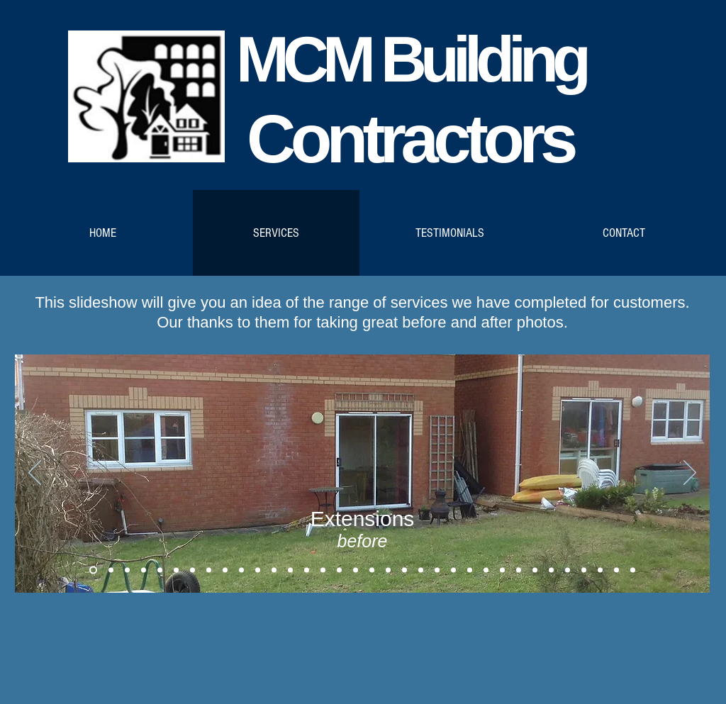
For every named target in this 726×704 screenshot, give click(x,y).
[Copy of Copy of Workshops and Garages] (453, 570)
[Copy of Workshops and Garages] (420, 570)
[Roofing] (290, 570)
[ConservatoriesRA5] (257, 570)
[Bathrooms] (355, 570)
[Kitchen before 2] (551, 570)
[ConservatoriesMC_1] (127, 570)
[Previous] (34, 473)
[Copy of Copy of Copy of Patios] (632, 570)
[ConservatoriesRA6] (274, 570)
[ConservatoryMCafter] (176, 570)
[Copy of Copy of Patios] (502, 570)
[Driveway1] (583, 570)
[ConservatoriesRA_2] (208, 570)
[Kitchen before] (518, 570)
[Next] (689, 473)
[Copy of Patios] (486, 570)
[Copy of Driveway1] (600, 570)
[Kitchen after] (534, 570)
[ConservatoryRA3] (225, 570)
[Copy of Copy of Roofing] (322, 570)
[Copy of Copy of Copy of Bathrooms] (388, 570)
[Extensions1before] (93, 570)
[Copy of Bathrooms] (371, 570)
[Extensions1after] (110, 570)
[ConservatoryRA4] (241, 570)
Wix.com (278, 663)
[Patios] (469, 570)
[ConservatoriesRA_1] (192, 570)
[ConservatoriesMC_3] (159, 570)
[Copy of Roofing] (306, 570)
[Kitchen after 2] (567, 570)
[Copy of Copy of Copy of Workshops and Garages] (437, 570)
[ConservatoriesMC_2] (143, 570)
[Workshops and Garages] (404, 570)
